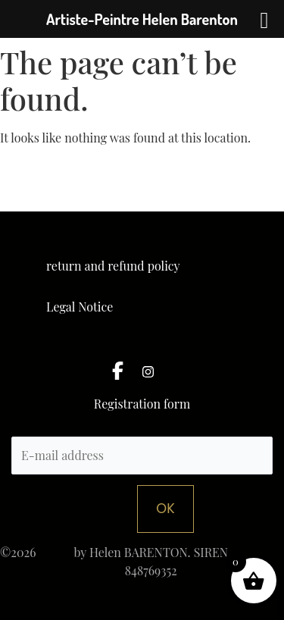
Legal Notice (79, 307)
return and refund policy (113, 266)
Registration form (142, 405)
